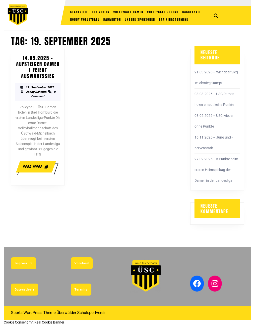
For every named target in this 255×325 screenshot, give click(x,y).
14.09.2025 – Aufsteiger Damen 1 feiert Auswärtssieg (38, 67)
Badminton (112, 19)
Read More (36, 166)
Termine (81, 289)
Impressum (23, 263)
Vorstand (81, 263)
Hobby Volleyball (85, 19)
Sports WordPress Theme (33, 312)
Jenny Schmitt (36, 92)
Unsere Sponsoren (140, 19)
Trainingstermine (173, 19)
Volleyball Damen (128, 12)
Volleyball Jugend (163, 12)
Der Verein (101, 12)
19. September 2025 (40, 87)
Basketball (191, 12)
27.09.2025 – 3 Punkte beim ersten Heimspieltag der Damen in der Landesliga (216, 169)
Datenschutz (24, 289)
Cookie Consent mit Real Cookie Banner (34, 322)
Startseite (79, 12)
